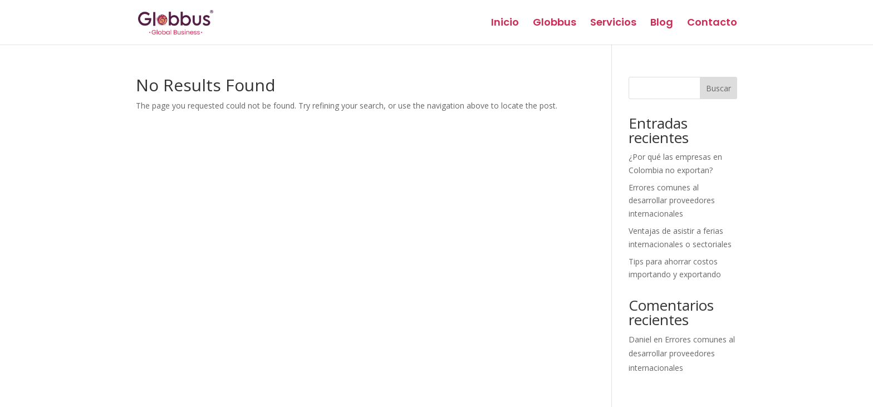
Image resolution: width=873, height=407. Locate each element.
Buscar (718, 88)
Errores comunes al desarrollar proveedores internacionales (672, 200)
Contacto (712, 23)
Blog (661, 23)
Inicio (505, 23)
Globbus (554, 23)
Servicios (613, 23)
